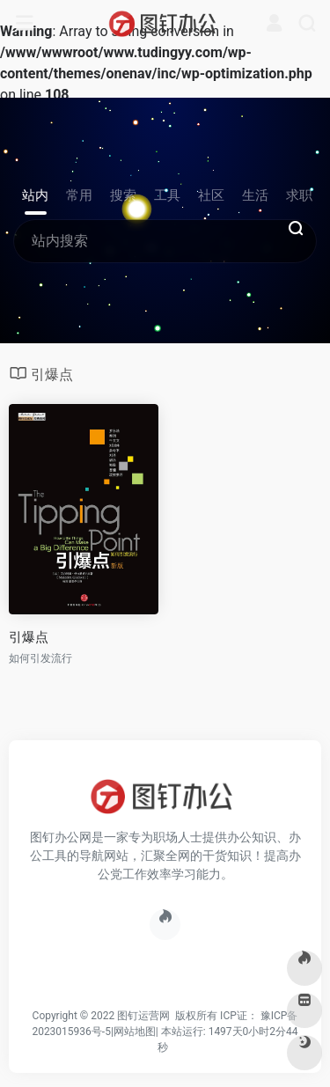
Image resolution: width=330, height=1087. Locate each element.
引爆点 (28, 637)
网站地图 (135, 1031)
